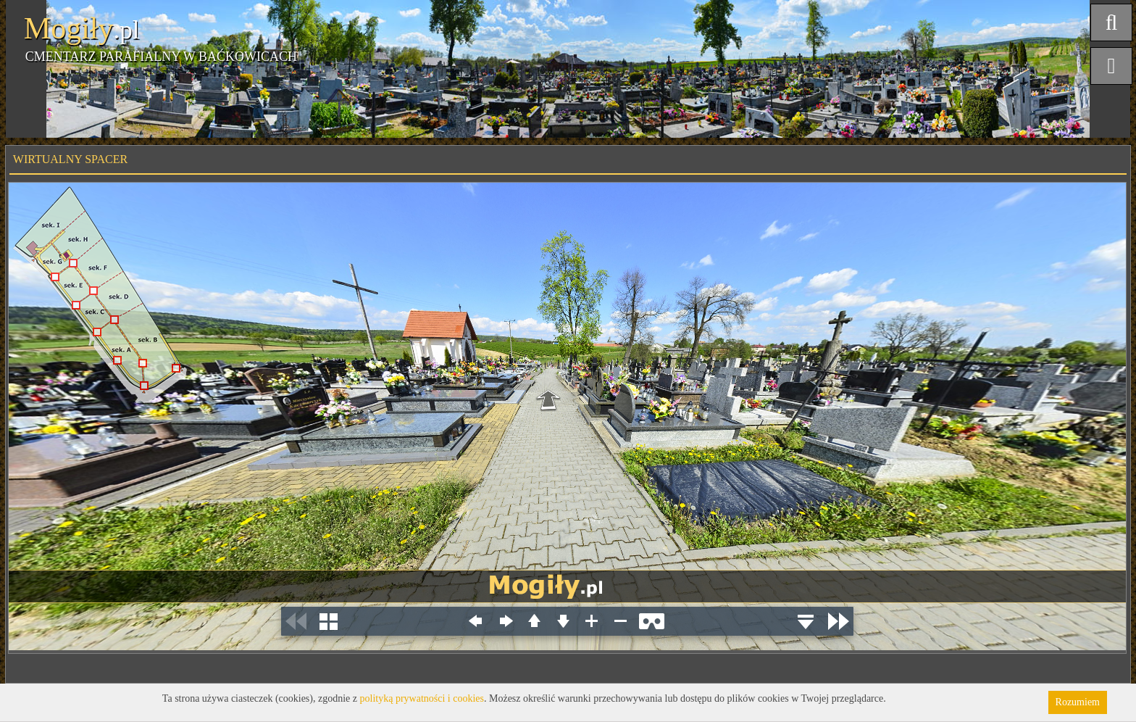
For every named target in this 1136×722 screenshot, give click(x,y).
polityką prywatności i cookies (422, 698)
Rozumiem (1078, 702)
